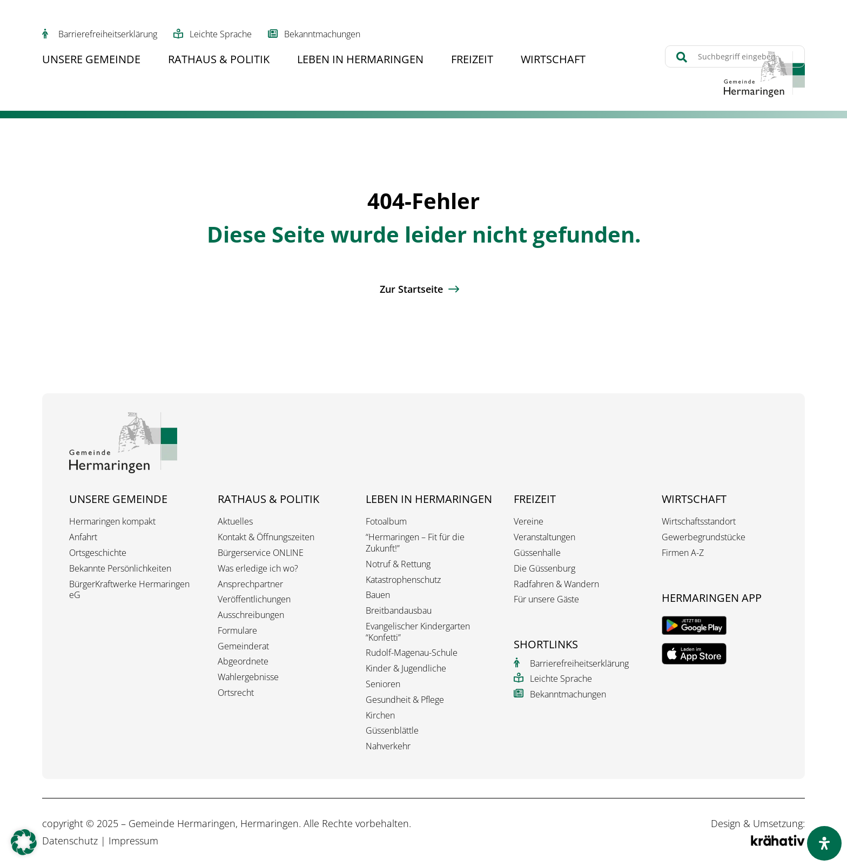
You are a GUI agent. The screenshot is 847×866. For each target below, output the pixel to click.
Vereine (528, 521)
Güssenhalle (537, 553)
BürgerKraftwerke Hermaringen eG (129, 590)
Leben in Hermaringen (360, 61)
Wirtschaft (553, 61)
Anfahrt (83, 537)
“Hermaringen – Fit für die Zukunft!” (415, 543)
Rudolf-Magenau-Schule (412, 653)
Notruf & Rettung (398, 564)
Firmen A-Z (683, 553)
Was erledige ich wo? (258, 568)
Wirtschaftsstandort (699, 521)
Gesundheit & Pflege (405, 700)
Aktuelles (235, 521)
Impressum (133, 840)
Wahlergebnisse (248, 677)
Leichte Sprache (221, 34)
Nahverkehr (388, 746)
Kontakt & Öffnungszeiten (266, 537)
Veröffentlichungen (254, 599)
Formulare (237, 630)
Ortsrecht (236, 693)
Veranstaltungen (544, 537)
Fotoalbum (386, 521)
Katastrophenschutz (403, 580)
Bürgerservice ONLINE (261, 553)
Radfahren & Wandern (556, 584)
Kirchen (380, 715)
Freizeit (472, 61)
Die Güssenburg (544, 568)
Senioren (383, 684)
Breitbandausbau (399, 610)
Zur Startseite (411, 289)
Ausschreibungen (251, 615)
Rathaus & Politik (219, 61)
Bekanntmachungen (322, 34)
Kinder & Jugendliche (406, 668)
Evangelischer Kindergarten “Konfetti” (418, 632)
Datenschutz (70, 840)
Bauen (378, 595)
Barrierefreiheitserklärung (107, 34)
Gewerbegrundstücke (703, 537)
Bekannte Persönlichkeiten (120, 568)
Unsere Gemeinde (91, 61)
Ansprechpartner (250, 584)
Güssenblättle (392, 730)
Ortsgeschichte (97, 553)
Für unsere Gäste (546, 599)
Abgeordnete (243, 661)
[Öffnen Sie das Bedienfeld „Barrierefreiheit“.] (824, 843)
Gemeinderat (243, 646)
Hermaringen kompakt (112, 521)
